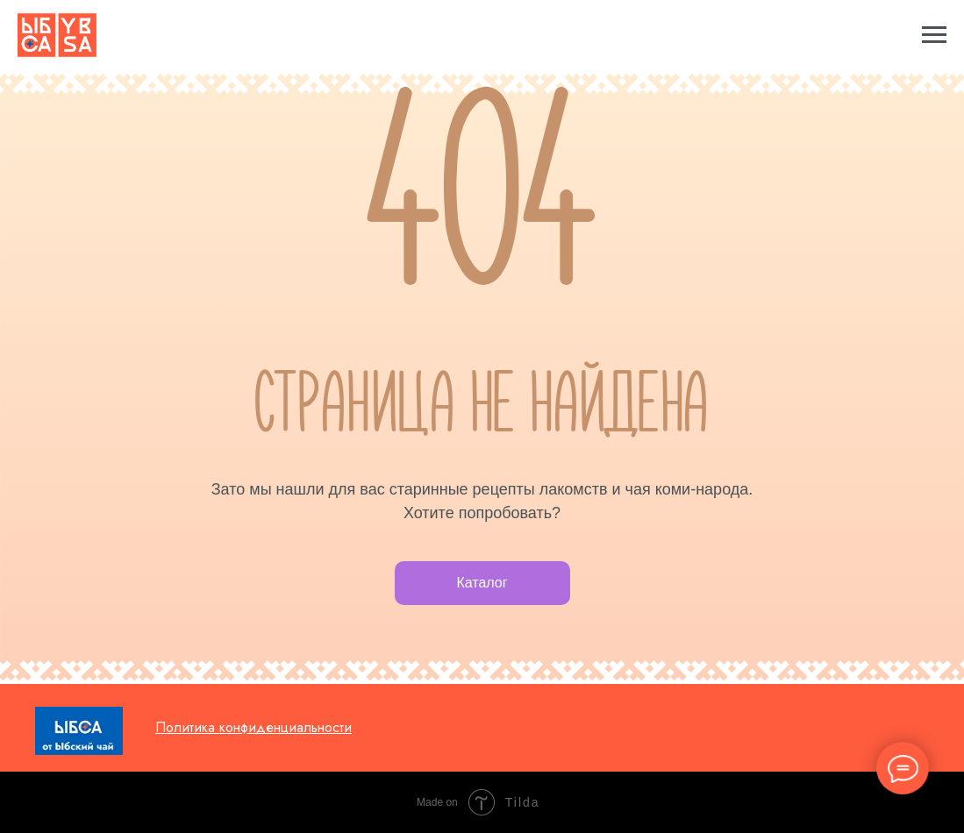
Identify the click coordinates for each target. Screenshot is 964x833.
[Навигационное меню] (934, 35)
